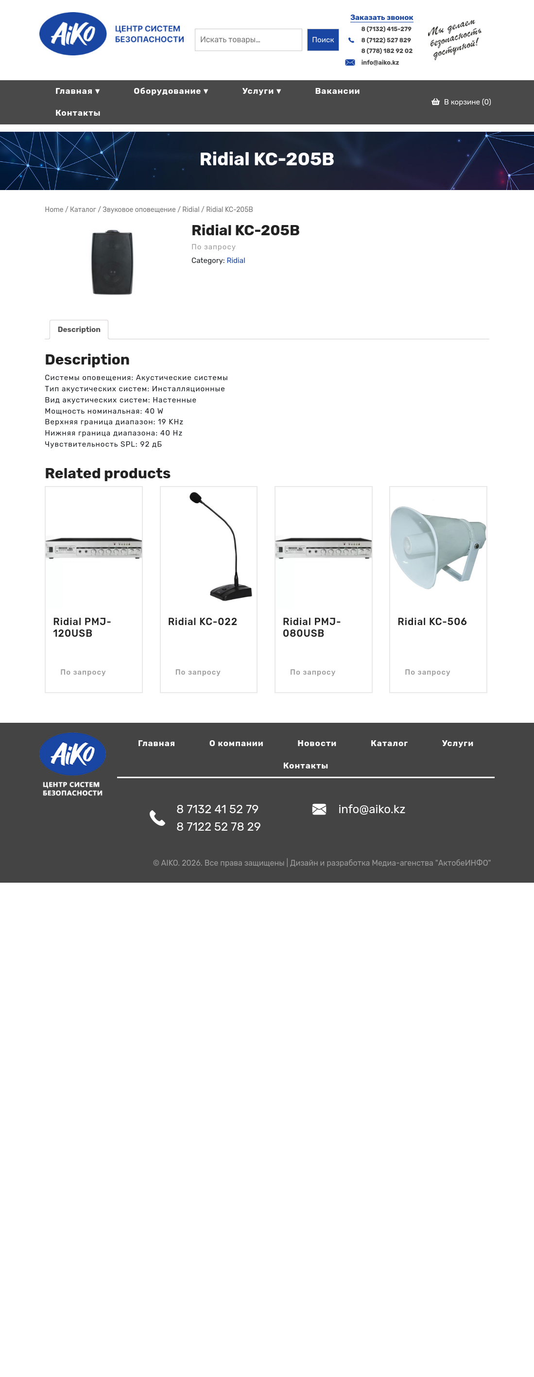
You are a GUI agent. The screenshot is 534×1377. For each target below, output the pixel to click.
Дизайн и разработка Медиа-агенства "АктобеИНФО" (390, 863)
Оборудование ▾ (171, 91)
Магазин (83, 210)
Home (54, 209)
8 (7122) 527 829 (387, 40)
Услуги (458, 743)
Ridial (190, 209)
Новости (317, 743)
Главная (156, 743)
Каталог (389, 743)
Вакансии (337, 91)
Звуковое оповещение (139, 209)
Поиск (323, 39)
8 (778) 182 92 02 (387, 50)
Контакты (78, 113)
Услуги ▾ (261, 91)
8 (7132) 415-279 (387, 29)
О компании (236, 743)
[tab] (79, 329)
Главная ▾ (77, 91)
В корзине (461, 102)
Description (79, 329)
